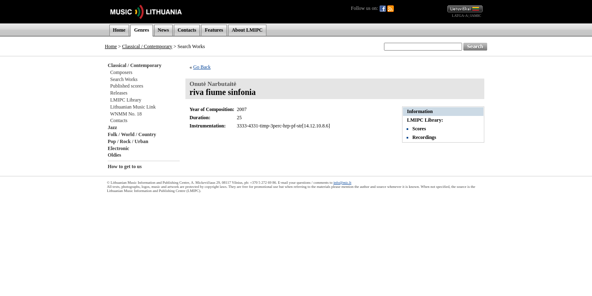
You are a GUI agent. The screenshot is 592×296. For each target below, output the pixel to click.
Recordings (424, 137)
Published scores (126, 86)
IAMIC (475, 16)
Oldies (114, 155)
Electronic (118, 148)
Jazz (112, 127)
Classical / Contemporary (147, 46)
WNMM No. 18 (126, 114)
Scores (419, 129)
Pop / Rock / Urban (128, 141)
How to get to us (125, 166)
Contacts (187, 30)
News (163, 30)
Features (214, 30)
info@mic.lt (342, 182)
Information (420, 111)
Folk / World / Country (132, 134)
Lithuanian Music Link (133, 107)
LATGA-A (460, 16)
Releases (118, 93)
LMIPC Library (125, 100)
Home (119, 30)
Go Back (201, 67)
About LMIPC (247, 30)
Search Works (123, 79)
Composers (121, 72)
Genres (141, 30)
